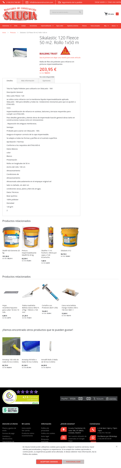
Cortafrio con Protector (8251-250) (50, 306)
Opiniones (46, 80)
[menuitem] (6, 26)
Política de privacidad (45, 429)
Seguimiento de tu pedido (70, 2)
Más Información (27, 80)
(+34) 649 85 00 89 (104, 438)
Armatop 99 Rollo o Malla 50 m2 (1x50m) (30, 360)
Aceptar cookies (49, 462)
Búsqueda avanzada (45, 440)
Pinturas (13, 33)
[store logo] (20, 14)
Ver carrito (26, 430)
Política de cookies (48, 433)
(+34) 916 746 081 (11, 2)
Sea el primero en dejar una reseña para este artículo (60, 57)
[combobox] (66, 12)
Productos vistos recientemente (28, 434)
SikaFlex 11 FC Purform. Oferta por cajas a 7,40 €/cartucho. (49, 253)
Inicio (4, 33)
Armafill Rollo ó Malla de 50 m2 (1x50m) (49, 360)
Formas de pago (8, 433)
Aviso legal (45, 436)
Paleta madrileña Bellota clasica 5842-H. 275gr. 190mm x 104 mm (30, 308)
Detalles (10, 80)
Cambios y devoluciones (7, 437)
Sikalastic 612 (66, 250)
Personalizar (73, 462)
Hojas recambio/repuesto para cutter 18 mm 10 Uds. (10, 308)
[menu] (60, 26)
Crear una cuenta (114, 2)
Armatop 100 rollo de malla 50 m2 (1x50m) (10, 360)
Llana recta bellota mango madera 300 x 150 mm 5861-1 (70, 307)
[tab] (9, 80)
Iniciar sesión (100, 2)
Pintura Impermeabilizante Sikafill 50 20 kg (29, 252)
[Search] (80, 12)
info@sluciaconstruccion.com (39, 2)
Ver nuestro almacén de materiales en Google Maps (77, 438)
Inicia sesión (26, 428)
